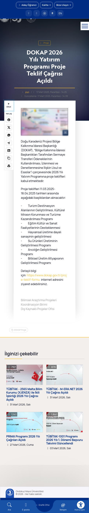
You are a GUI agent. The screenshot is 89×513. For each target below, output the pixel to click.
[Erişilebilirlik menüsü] (80, 504)
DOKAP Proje (20, 329)
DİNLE (8, 105)
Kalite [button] (46, 5)
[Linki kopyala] (9, 158)
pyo (27, 92)
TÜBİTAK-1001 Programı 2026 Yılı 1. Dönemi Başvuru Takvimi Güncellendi (64, 440)
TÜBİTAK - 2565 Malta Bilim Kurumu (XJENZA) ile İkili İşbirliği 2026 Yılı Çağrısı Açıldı (24, 394)
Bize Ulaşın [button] (63, 5)
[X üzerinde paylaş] (9, 127)
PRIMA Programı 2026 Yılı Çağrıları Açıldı (23, 438)
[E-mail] (26, 507)
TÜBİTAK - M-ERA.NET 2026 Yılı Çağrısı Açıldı (64, 390)
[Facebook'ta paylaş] (9, 120)
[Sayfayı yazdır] (9, 166)
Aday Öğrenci (27, 5)
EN (60, 13)
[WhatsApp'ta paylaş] (9, 135)
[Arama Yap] (52, 13)
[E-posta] (36, 13)
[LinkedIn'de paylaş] (9, 150)
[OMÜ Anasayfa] (29, 13)
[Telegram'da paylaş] (9, 143)
